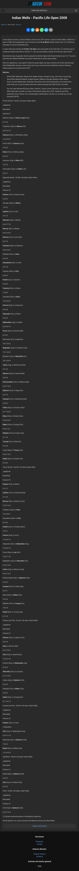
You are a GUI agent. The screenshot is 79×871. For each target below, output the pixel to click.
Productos (39, 842)
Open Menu (3, 10)
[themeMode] (76, 10)
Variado (39, 844)
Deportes (4, 24)
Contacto (39, 856)
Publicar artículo (39, 10)
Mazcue (18, 24)
